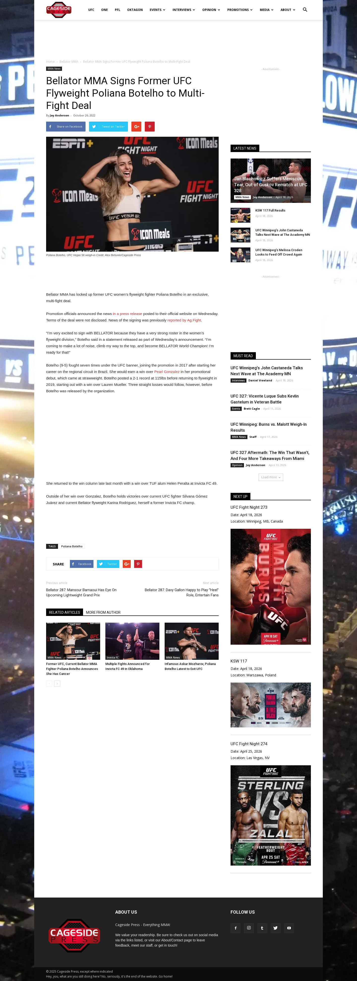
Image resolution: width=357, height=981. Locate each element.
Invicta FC (113, 657)
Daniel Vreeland (260, 380)
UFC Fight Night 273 (249, 507)
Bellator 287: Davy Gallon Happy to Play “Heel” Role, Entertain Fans (182, 592)
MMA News (54, 68)
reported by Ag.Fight (184, 320)
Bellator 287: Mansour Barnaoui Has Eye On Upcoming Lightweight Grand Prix (81, 592)
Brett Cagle (252, 408)
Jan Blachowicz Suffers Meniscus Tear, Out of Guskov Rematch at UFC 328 (270, 184)
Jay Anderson (59, 115)
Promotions (240, 10)
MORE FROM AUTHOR (103, 612)
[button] (305, 6)
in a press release (127, 314)
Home (50, 61)
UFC (91, 10)
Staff (253, 437)
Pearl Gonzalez (167, 372)
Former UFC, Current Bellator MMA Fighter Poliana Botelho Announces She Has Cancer (72, 669)
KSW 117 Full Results (270, 210)
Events (157, 10)
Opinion (211, 10)
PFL (117, 10)
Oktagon (135, 10)
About (288, 10)
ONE (104, 10)
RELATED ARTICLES (64, 612)
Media (266, 10)
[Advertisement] (178, 37)
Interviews (184, 10)
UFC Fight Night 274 (249, 743)
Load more (270, 477)
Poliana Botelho (72, 546)
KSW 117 (239, 661)
